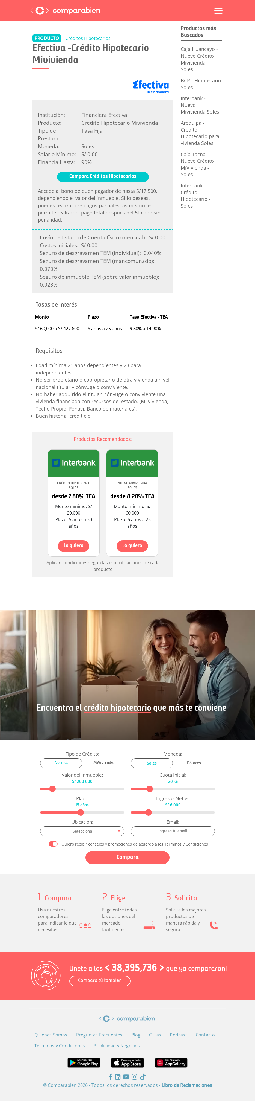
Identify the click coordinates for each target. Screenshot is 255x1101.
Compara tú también (100, 980)
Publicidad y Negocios (117, 1046)
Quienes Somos (50, 1035)
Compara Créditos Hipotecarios (103, 176)
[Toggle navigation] (218, 11)
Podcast (178, 1035)
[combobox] (82, 831)
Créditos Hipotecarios (88, 38)
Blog (136, 1035)
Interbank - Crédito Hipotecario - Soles (195, 195)
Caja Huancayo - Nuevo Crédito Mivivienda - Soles (199, 59)
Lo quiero (74, 545)
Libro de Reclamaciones (187, 1085)
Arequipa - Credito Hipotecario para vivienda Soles (200, 133)
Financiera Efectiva (104, 114)
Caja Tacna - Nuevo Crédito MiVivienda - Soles (197, 164)
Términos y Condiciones (186, 844)
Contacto (205, 1035)
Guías (155, 1035)
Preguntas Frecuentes (99, 1035)
